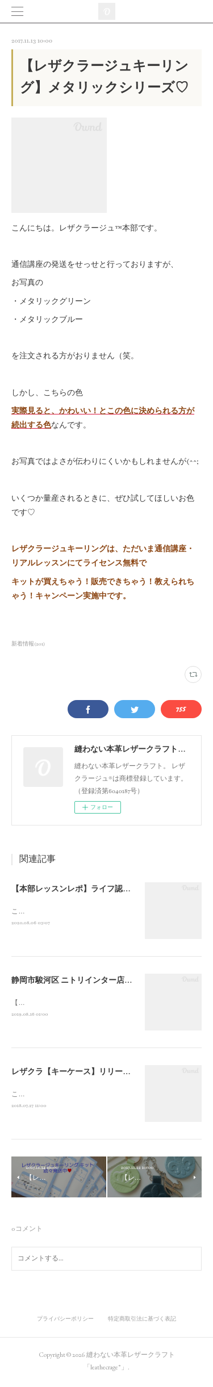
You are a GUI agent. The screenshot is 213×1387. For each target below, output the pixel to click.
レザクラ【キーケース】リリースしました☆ (90, 1073)
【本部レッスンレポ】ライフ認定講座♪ (81, 889)
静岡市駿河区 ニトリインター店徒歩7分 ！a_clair (98, 981)
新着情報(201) (28, 643)
